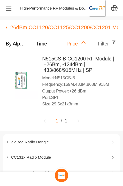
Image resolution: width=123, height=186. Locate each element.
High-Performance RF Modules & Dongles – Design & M (69, 8)
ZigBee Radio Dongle (30, 142)
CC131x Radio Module (31, 157)
